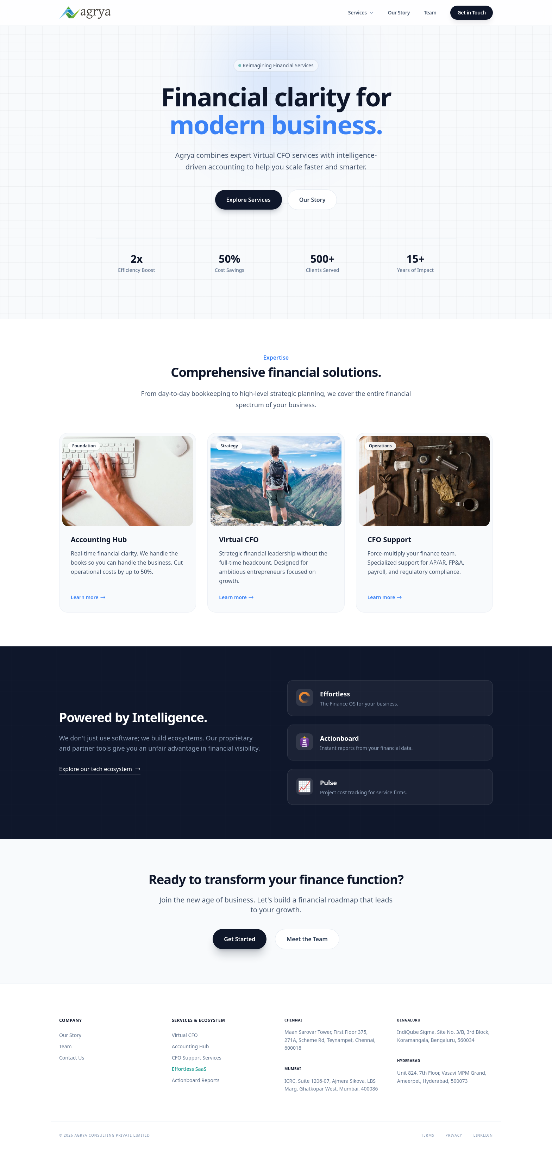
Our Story (399, 12)
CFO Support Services (196, 1057)
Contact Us (71, 1057)
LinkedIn (483, 1135)
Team (430, 12)
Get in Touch (471, 12)
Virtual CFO (238, 539)
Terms (427, 1135)
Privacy (454, 1135)
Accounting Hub (99, 539)
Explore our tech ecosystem (99, 769)
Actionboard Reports (195, 1080)
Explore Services (248, 200)
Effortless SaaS (189, 1069)
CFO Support (389, 539)
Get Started (239, 939)
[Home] (85, 12)
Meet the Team (307, 939)
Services (361, 12)
